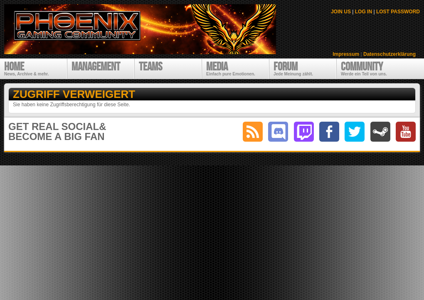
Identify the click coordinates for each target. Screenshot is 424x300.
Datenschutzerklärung (389, 54)
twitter (355, 132)
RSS (253, 132)
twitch (304, 132)
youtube (406, 132)
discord (278, 132)
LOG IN (363, 12)
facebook (329, 132)
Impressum (346, 54)
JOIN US (341, 12)
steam (380, 132)
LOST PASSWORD (398, 12)
